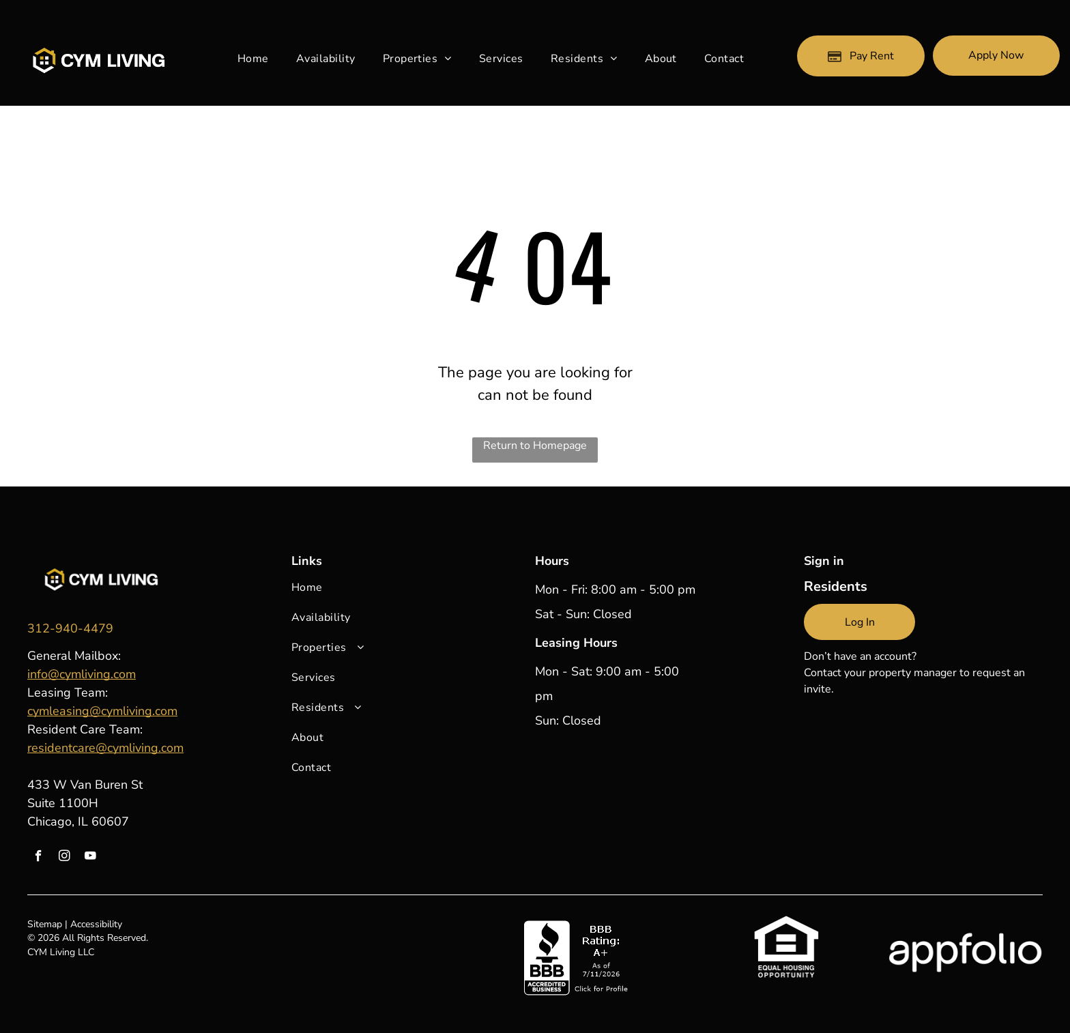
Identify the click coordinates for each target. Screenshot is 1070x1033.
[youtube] (90, 858)
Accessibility (96, 924)
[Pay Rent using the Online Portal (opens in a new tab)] (860, 55)
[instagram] (64, 858)
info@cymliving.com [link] (81, 674)
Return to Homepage (535, 445)
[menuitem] (253, 58)
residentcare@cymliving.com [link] (105, 748)
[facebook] (38, 858)
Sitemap (44, 924)
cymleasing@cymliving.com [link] (102, 711)
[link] (70, 628)
